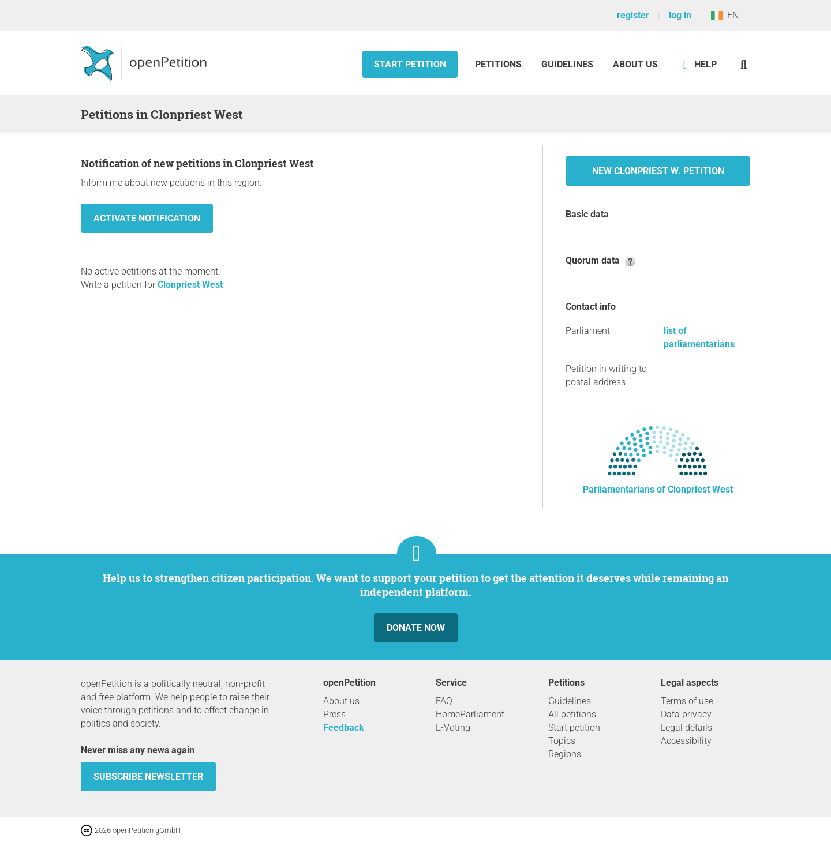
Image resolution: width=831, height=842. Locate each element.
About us (635, 64)
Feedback (343, 727)
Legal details (686, 727)
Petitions (499, 64)
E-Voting (453, 727)
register (633, 15)
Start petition (410, 64)
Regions (564, 754)
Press (334, 714)
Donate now (416, 627)
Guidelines (567, 64)
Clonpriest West (190, 284)
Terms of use (687, 701)
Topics (561, 740)
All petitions (572, 714)
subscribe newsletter (148, 776)
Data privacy (686, 714)
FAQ (444, 701)
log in (680, 15)
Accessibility (686, 740)
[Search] (743, 64)
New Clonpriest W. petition (658, 171)
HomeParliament (470, 714)
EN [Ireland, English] (725, 15)
